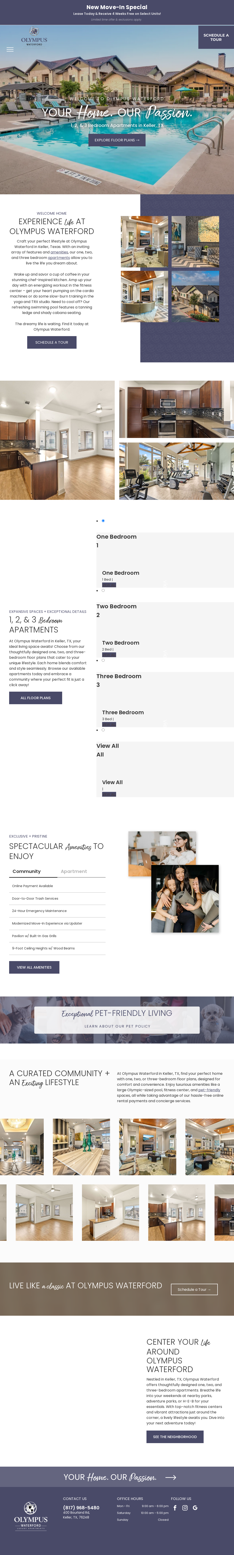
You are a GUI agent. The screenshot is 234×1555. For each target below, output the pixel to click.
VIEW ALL (109, 584)
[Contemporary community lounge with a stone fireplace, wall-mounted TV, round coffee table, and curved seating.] (144, 241)
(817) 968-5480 (81, 1508)
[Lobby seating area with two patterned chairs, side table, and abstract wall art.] (195, 241)
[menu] (10, 49)
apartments (59, 257)
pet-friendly (209, 1090)
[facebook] (175, 1508)
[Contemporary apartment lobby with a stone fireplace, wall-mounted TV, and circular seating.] (144, 296)
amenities (59, 252)
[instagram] (185, 1508)
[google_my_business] (195, 1508)
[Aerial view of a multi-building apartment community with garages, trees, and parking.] (195, 296)
